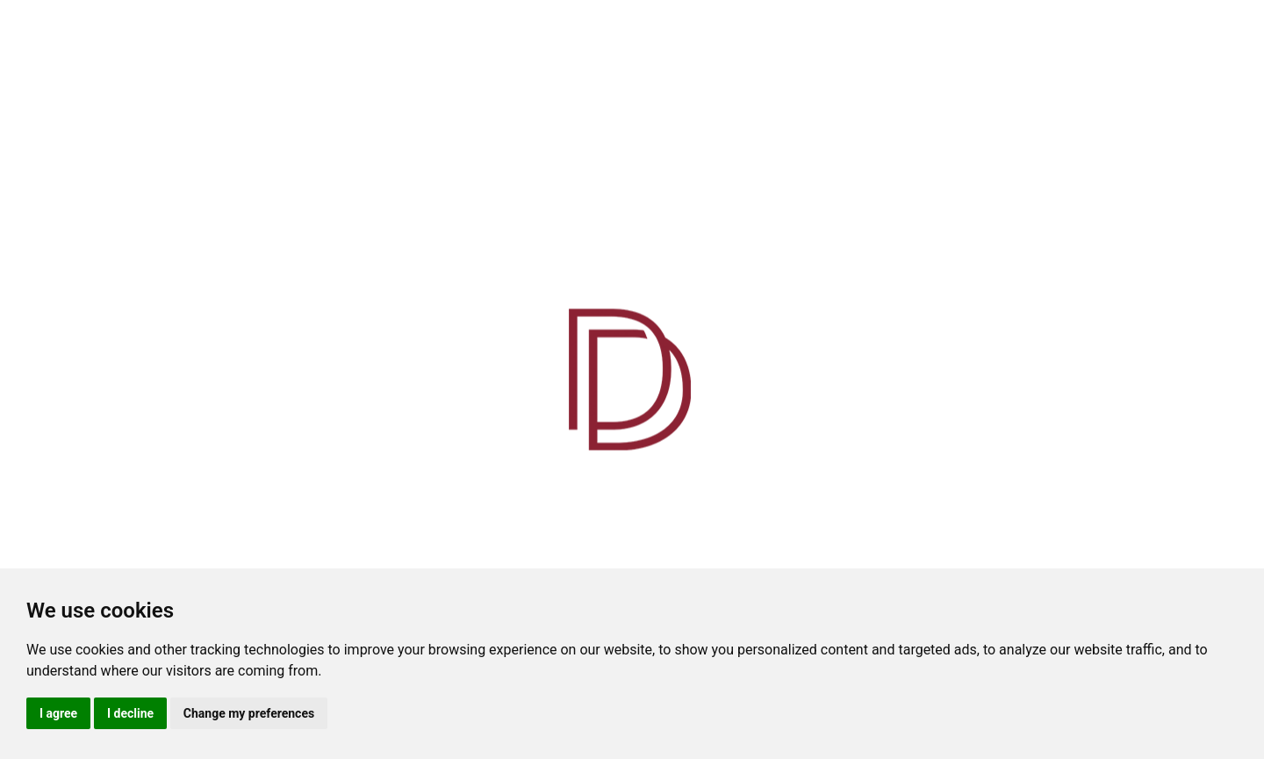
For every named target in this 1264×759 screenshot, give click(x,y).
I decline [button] (130, 713)
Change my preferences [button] (248, 713)
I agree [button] (58, 713)
